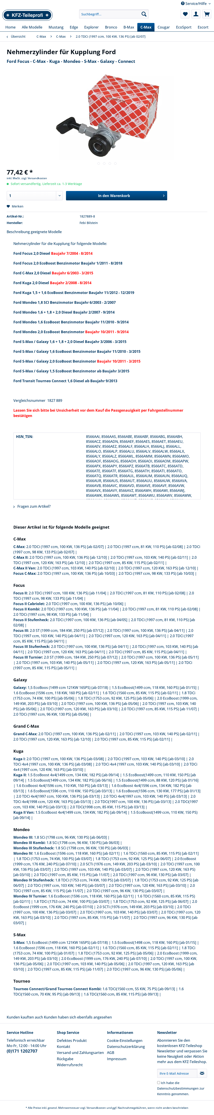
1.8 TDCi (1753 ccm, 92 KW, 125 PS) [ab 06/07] (133, 858)
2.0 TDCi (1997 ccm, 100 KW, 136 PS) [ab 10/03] (76, 573)
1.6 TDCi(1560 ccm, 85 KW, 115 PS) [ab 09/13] (121, 994)
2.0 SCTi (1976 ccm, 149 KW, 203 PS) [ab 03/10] (118, 864)
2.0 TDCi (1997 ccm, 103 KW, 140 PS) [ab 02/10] (76, 568)
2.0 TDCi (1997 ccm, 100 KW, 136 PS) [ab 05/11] (160, 657)
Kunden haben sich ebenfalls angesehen (78, 1017)
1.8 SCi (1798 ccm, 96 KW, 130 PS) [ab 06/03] (70, 837)
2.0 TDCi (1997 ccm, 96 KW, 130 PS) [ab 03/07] (150, 874)
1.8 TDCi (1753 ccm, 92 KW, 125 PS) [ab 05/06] (115, 698)
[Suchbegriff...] (114, 14)
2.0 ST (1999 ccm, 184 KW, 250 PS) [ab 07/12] (66, 630)
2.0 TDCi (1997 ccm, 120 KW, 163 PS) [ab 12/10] (157, 568)
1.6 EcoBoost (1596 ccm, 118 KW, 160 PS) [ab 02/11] (56, 692)
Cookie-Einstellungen (124, 1040)
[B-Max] (128, 27)
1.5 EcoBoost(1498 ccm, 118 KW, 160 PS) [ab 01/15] (154, 942)
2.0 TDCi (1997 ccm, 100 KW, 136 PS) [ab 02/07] (65, 546)
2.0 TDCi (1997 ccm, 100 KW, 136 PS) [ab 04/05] (88, 619)
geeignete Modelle (46, 231)
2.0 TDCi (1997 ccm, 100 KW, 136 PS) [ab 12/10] (68, 557)
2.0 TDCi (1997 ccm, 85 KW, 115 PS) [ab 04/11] (146, 651)
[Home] (10, 27)
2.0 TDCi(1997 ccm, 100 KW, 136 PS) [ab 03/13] (133, 801)
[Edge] (74, 27)
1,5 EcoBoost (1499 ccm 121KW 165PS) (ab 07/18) (67, 942)
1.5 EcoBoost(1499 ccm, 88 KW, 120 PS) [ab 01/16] (157, 780)
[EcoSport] (184, 27)
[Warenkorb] (206, 14)
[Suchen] (144, 14)
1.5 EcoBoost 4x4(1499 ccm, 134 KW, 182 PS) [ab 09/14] (73, 774)
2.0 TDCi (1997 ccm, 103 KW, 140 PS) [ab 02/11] (149, 557)
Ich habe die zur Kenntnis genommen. (180, 1088)
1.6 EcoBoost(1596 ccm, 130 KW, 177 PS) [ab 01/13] (158, 791)
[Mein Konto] (195, 14)
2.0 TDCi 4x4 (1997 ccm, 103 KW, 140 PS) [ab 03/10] (138, 764)
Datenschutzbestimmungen (178, 1088)
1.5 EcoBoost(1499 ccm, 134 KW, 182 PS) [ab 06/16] (70, 780)
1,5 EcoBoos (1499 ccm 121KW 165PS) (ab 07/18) (68, 687)
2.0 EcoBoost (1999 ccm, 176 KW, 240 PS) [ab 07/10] (104, 958)
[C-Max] (145, 27)
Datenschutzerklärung (126, 1046)
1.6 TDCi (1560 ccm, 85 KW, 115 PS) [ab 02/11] (140, 692)
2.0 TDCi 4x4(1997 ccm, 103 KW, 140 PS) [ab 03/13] (145, 796)
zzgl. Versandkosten (34, 178)
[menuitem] (114, 16)
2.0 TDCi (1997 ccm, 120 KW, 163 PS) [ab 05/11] (136, 662)
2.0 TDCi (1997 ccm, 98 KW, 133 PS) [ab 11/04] (51, 614)
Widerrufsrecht (70, 1064)
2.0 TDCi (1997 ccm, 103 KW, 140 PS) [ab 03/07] (93, 869)
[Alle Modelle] (32, 27)
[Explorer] (91, 27)
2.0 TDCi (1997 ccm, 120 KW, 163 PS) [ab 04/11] (127, 635)
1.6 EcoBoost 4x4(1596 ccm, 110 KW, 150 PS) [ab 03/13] (62, 785)
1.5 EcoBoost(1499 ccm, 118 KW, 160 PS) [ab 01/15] (154, 687)
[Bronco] (111, 27)
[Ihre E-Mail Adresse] (177, 1073)
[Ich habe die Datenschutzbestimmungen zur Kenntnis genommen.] (158, 1082)
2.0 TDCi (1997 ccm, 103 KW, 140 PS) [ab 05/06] (85, 963)
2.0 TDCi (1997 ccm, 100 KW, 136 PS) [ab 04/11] (146, 630)
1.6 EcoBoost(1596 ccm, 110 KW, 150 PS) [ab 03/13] (70, 791)
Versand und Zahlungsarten (80, 1052)
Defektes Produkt (72, 1040)
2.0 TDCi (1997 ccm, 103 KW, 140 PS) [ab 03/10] (146, 758)
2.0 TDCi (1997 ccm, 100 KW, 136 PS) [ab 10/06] (84, 603)
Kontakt (63, 1046)
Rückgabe (65, 1058)
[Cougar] (163, 27)
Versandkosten (96, 1108)
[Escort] (203, 27)
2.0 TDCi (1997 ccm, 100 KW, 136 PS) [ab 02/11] (77, 733)
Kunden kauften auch (25, 1017)
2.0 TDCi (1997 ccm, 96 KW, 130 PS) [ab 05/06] (51, 714)
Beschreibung (18, 231)
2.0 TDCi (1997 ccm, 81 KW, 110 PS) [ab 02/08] (145, 546)
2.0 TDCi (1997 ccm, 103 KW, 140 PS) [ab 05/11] (55, 662)
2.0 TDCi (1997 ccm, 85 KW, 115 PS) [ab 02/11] (126, 562)
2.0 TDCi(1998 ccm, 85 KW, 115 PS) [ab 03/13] (107, 807)
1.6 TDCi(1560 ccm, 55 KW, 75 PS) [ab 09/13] (139, 988)
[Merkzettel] (185, 14)
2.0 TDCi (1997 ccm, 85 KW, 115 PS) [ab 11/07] (159, 708)
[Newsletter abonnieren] (202, 1073)
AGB (110, 1052)
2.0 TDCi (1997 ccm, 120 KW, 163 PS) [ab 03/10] (78, 708)
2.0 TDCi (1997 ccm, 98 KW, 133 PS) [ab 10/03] (156, 573)
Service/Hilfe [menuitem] (194, 3)
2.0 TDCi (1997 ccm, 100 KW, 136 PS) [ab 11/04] (67, 593)
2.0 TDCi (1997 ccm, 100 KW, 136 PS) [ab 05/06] (100, 703)
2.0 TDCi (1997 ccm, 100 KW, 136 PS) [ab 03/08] (65, 758)
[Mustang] (56, 27)
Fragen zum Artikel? (32, 506)
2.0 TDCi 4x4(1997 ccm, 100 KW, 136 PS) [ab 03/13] (58, 796)
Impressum (116, 1058)
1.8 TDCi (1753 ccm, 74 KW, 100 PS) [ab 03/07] (54, 858)
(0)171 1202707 (22, 1051)
